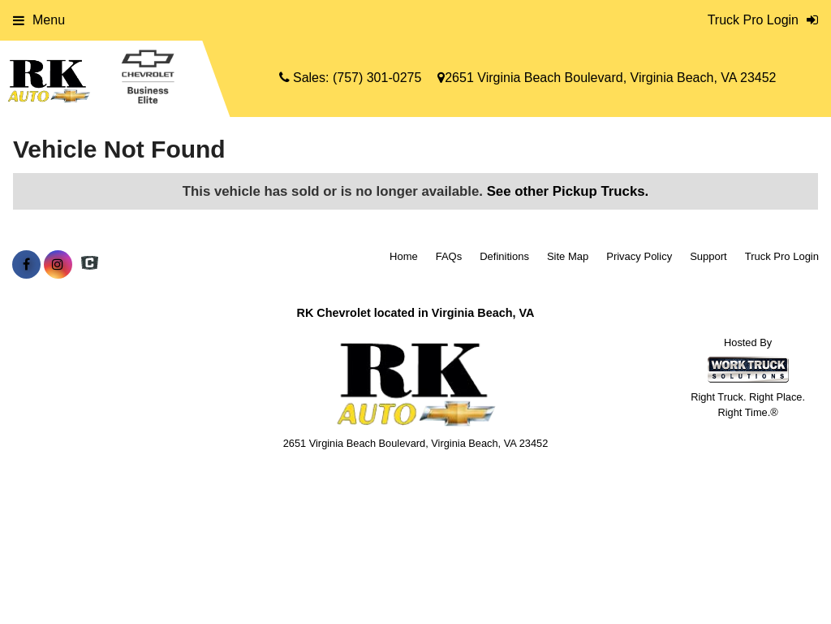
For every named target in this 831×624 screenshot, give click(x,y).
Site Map (567, 256)
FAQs (449, 256)
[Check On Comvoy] (89, 264)
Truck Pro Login (782, 256)
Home (404, 256)
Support (708, 256)
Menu (39, 20)
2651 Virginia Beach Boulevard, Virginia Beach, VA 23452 (606, 77)
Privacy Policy (639, 256)
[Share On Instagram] (58, 264)
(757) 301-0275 (377, 77)
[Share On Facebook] (26, 264)
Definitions (504, 256)
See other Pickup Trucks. (568, 191)
